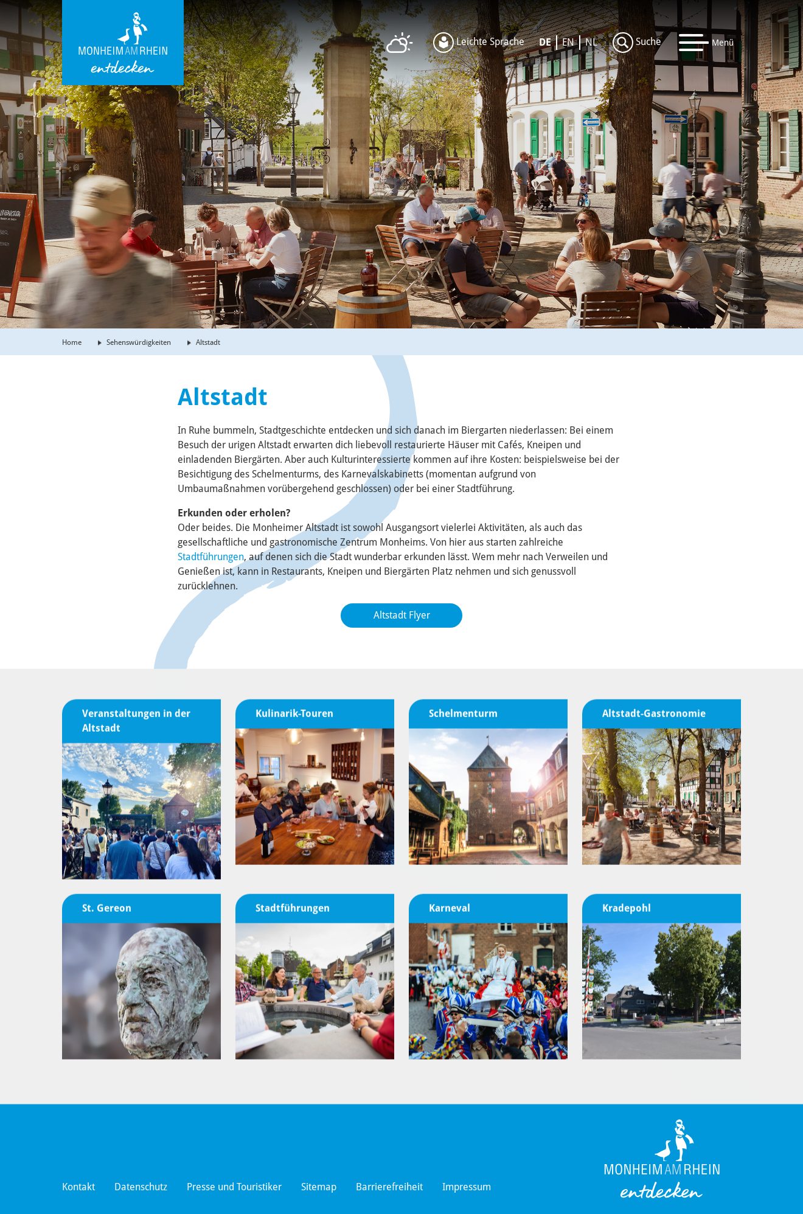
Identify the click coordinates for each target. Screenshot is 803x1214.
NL (591, 42)
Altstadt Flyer (402, 615)
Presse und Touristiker (234, 1187)
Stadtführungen (211, 557)
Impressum (466, 1187)
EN (568, 42)
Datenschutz (140, 1187)
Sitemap (318, 1187)
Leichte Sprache (478, 42)
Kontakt (78, 1187)
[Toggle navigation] (707, 43)
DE (545, 42)
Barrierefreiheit (389, 1187)
